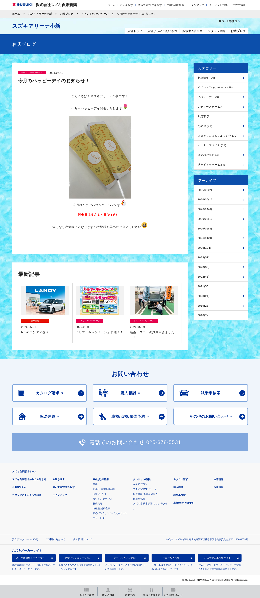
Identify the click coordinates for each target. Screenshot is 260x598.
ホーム (111, 5)
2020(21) (204, 296)
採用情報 (218, 487)
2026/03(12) (206, 218)
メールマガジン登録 (125, 557)
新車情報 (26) (206, 77)
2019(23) (204, 305)
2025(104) (204, 247)
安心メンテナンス (102, 498)
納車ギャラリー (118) (211, 164)
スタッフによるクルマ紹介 (26, 495)
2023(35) (204, 267)
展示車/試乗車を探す (150, 5)
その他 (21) (205, 126)
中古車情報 (239, 5)
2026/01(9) (205, 238)
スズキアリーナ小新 (40, 13)
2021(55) (204, 286)
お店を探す (126, 5)
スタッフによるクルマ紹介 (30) (218, 135)
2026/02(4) (205, 228)
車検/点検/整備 (175, 5)
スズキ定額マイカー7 (144, 489)
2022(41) (204, 276)
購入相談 (178, 487)
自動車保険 (139, 498)
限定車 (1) (204, 116)
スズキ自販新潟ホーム (24, 471)
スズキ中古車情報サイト (217, 557)
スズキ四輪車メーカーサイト (31, 557)
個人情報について (83, 539)
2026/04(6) (205, 209)
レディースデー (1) (210, 106)
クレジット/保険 (218, 5)
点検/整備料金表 (101, 508)
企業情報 (218, 479)
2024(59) (204, 257)
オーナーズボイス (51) (212, 145)
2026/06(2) (205, 189)
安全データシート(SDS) (25, 539)
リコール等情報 (171, 557)
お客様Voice (19, 487)
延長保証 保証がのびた (145, 493)
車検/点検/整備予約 (183, 502)
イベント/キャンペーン (95, 13)
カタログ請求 (180, 479)
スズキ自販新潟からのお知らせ (29, 479)
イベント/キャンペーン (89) (215, 87)
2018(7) (203, 315)
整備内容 (97, 503)
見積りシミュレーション (78, 557)
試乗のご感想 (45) (209, 154)
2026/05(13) (206, 199)
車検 (95, 484)
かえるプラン (140, 484)
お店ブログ (66, 13)
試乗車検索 (179, 495)
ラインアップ (196, 5)
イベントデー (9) (208, 97)
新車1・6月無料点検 (104, 489)
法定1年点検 (99, 493)
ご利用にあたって (55, 539)
